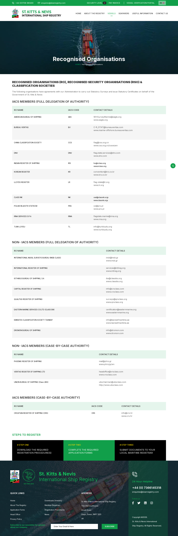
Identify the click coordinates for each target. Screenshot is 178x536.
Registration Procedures (55, 510)
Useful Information (142, 13)
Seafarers (124, 13)
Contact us (162, 13)
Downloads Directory (53, 501)
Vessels (112, 13)
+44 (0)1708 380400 (22, 3)
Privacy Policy (16, 519)
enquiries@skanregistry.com (51, 3)
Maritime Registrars (52, 505)
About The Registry (94, 13)
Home (78, 13)
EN (162, 3)
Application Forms (17, 510)
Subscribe (109, 526)
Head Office (15, 514)
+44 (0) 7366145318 (146, 488)
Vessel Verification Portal (141, 3)
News (47, 514)
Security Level (96, 3)
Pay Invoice (114, 3)
